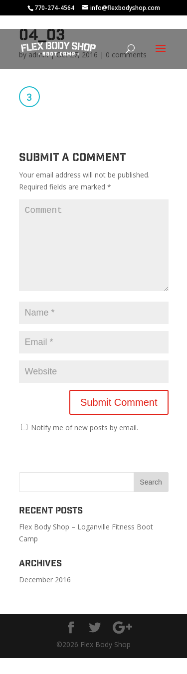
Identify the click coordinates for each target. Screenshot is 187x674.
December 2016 (45, 595)
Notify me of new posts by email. (84, 443)
